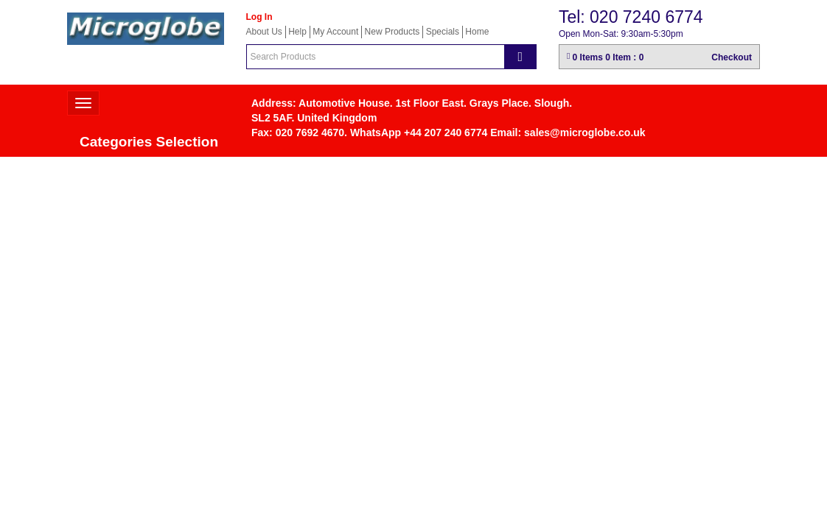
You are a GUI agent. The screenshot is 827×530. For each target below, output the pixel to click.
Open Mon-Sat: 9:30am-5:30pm (621, 34)
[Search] (520, 56)
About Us (264, 31)
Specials (442, 31)
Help (297, 31)
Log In (259, 17)
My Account (335, 31)
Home (477, 31)
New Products (392, 31)
